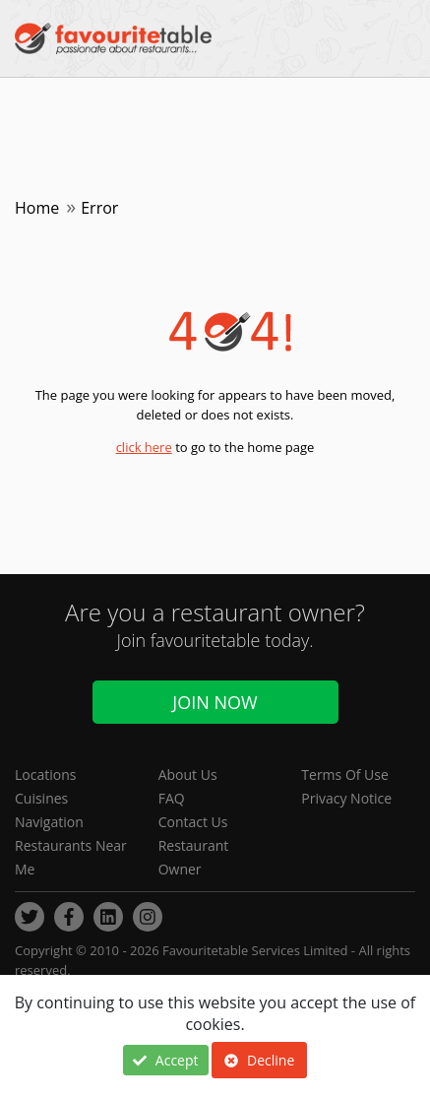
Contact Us (193, 821)
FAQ (171, 798)
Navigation (49, 821)
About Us (187, 774)
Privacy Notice (346, 798)
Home (37, 208)
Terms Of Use (345, 774)
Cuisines (41, 798)
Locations (45, 774)
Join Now (214, 702)
